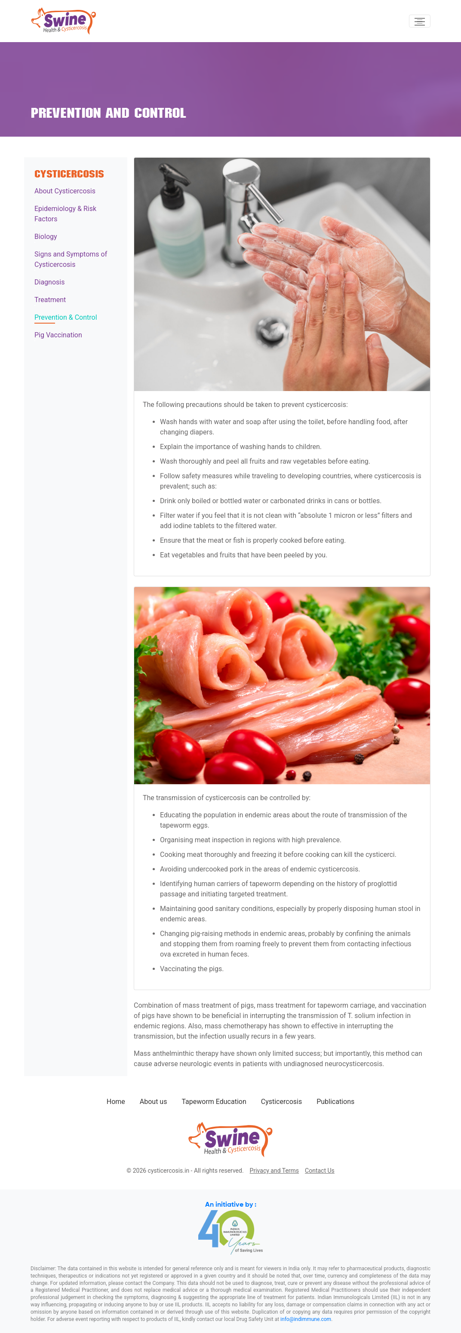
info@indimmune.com (305, 1319)
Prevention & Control (65, 317)
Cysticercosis (281, 1102)
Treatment (50, 300)
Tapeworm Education (213, 1102)
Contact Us (320, 1170)
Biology (45, 236)
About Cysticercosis (64, 191)
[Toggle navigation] (419, 21)
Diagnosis (49, 282)
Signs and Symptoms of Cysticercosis (70, 259)
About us (153, 1102)
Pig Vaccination (58, 335)
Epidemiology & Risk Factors (65, 214)
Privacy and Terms (274, 1170)
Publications (335, 1102)
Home (116, 1102)
